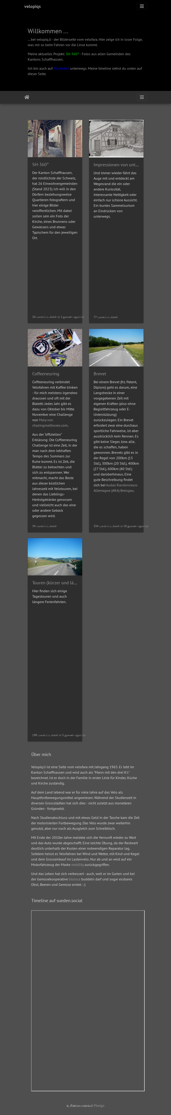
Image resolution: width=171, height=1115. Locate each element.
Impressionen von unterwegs (121, 165)
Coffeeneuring (45, 374)
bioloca (74, 879)
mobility (77, 864)
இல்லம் (27, 97)
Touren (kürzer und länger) (58, 583)
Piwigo (99, 1105)
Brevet (100, 374)
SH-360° (72, 54)
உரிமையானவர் (80, 1105)
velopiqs (32, 6)
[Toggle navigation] (142, 6)
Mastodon (61, 68)
